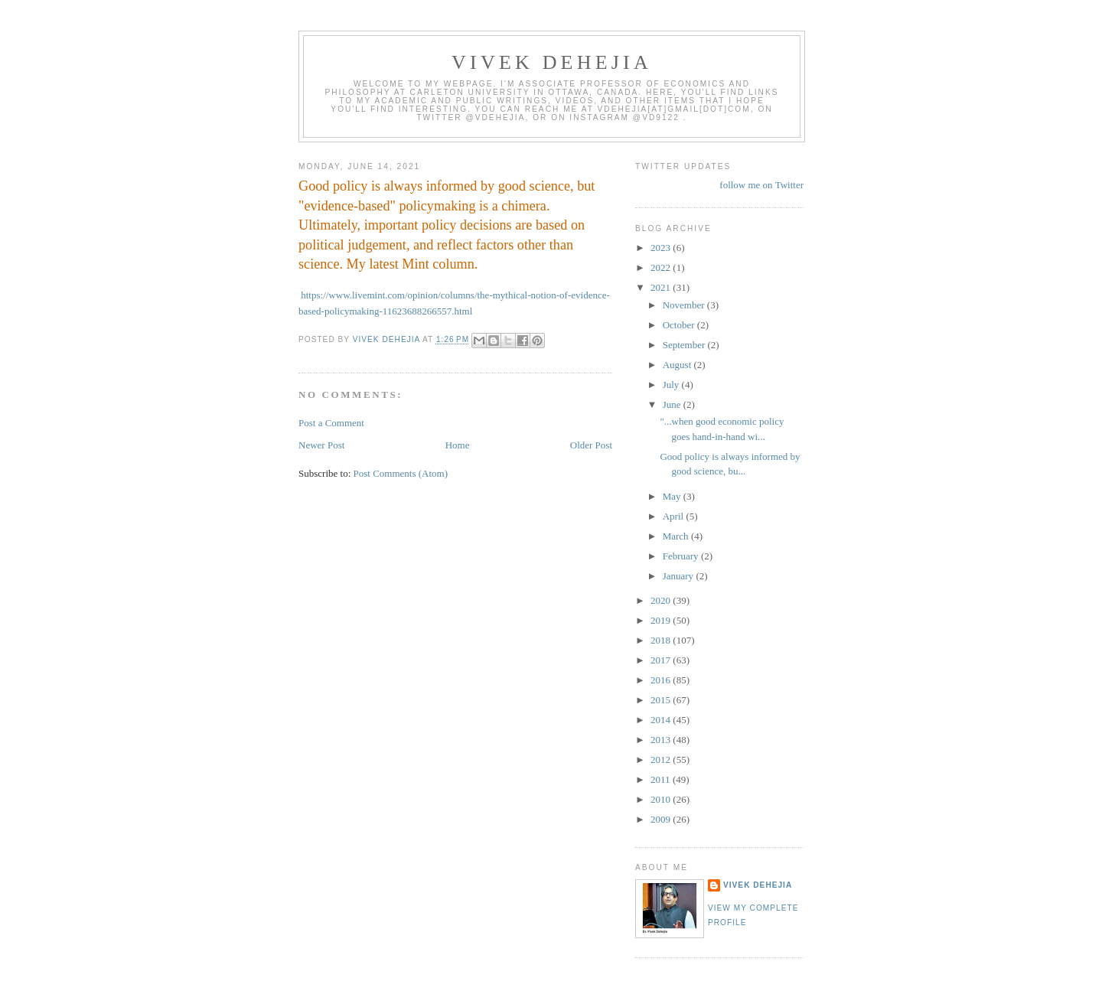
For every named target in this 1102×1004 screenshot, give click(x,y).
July (672, 384)
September (685, 344)
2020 (661, 600)
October (680, 325)
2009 (661, 819)
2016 (661, 680)
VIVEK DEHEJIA (552, 62)
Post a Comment (331, 423)
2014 (661, 719)
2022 (661, 267)
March (677, 536)
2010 (661, 799)
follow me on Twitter (761, 185)
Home (457, 445)
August (678, 364)
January (679, 576)
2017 (661, 660)
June (673, 404)
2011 (661, 779)
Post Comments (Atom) (401, 473)
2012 (661, 759)
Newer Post (321, 445)
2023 (661, 247)
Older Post (591, 445)
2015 (661, 700)
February (682, 556)
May (673, 496)
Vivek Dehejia (757, 885)
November (685, 305)
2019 (661, 620)
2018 (661, 640)
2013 (661, 739)
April (674, 516)
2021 (661, 287)
